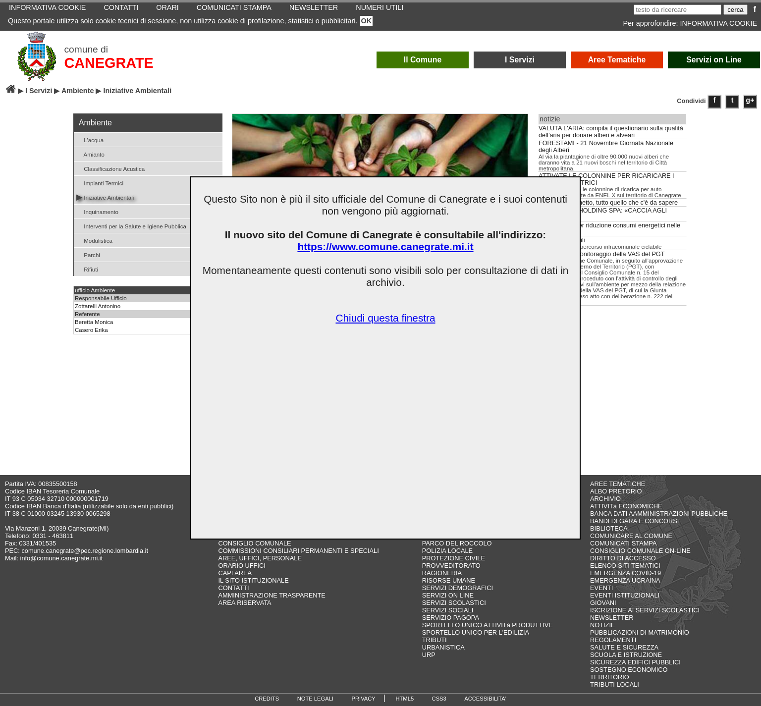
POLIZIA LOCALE (447, 550)
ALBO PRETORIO (616, 491)
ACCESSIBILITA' (485, 699)
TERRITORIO (609, 677)
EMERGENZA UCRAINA (625, 580)
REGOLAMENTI (613, 640)
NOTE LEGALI (315, 699)
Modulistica (94, 240)
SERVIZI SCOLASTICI (454, 602)
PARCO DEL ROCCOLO (457, 543)
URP (428, 654)
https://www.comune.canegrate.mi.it (385, 246)
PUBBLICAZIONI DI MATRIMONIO (639, 632)
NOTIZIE (602, 625)
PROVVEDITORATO (451, 565)
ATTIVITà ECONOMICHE (626, 506)
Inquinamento (97, 211)
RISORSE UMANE (448, 580)
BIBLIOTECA (608, 528)
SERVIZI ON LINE (448, 595)
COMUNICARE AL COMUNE (631, 536)
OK (366, 21)
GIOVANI (603, 602)
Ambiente (77, 91)
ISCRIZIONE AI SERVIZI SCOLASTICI (645, 610)
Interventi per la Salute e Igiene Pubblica (131, 225)
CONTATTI (233, 588)
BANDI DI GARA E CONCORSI (634, 521)
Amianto (90, 154)
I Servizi (520, 59)
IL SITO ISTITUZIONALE (253, 580)
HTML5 (404, 699)
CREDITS (267, 699)
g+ (750, 100)
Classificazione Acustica (110, 168)
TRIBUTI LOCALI (614, 684)
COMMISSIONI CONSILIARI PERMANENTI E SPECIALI (298, 550)
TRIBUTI (434, 640)
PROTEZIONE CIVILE (453, 558)
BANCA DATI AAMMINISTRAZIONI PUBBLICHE (658, 513)
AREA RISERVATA (244, 602)
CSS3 (439, 699)
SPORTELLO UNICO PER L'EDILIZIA (475, 632)
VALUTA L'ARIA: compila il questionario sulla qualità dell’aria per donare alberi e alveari (611, 132)
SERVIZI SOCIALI (448, 610)
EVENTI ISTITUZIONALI (624, 595)
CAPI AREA (235, 573)
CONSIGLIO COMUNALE (254, 543)
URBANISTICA (443, 647)
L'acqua (90, 139)
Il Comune (423, 59)
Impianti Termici (99, 182)
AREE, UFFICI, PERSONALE (260, 558)
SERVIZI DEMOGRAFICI (457, 588)
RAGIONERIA (442, 573)
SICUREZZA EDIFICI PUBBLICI (635, 662)
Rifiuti (87, 269)
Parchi (88, 254)
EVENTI (601, 588)
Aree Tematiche (617, 59)
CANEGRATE (109, 63)
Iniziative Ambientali (105, 197)
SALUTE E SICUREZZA (624, 647)
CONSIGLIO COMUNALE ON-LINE (640, 550)
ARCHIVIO (605, 498)
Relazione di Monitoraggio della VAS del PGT (601, 254)
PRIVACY (364, 699)
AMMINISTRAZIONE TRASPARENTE (271, 595)
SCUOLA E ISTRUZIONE (626, 654)
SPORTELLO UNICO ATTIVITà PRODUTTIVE (487, 625)
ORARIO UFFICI (241, 565)
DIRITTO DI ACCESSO (623, 558)
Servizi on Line (714, 59)
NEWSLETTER (611, 617)
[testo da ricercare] (677, 9)
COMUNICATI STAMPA (623, 543)
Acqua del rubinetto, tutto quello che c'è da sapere (608, 202)
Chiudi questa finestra (385, 318)
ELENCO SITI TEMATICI (625, 565)
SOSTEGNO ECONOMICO (628, 669)
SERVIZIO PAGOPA (450, 617)
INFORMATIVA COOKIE (718, 23)
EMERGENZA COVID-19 (625, 573)
